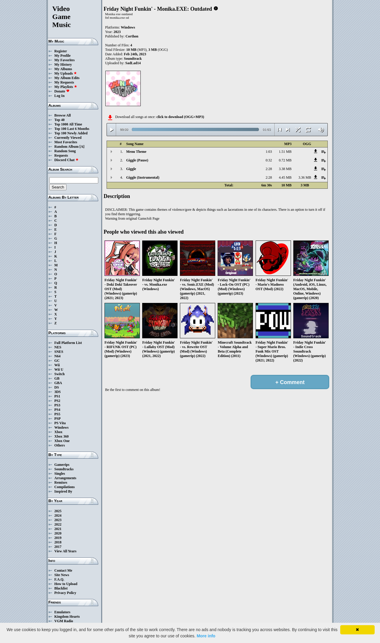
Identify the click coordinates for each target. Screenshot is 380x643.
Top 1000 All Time (68, 124)
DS (56, 387)
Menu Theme (136, 152)
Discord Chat (66, 160)
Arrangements (65, 478)
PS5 (57, 414)
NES (57, 347)
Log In (59, 96)
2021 (57, 529)
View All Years (65, 551)
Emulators (62, 612)
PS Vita (60, 423)
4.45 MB (285, 177)
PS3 (57, 405)
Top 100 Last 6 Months (71, 129)
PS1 (57, 396)
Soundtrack (133, 58)
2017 (57, 547)
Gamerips (61, 465)
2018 (57, 542)
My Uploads (65, 73)
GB (56, 378)
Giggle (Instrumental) (142, 177)
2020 (57, 533)
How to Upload (65, 584)
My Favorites (64, 60)
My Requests (64, 82)
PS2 (57, 401)
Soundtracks (64, 469)
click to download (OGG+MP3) (180, 117)
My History (63, 64)
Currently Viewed (67, 138)
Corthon (132, 36)
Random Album (66, 146)
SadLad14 (133, 63)
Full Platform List (68, 343)
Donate (61, 91)
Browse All (62, 115)
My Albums (63, 69)
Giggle (131, 169)
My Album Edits (67, 78)
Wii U (58, 369)
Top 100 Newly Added (71, 133)
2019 (57, 538)
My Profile (62, 56)
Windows (61, 427)
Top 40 (59, 120)
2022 (57, 524)
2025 (57, 511)
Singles (59, 473)
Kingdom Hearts (67, 616)
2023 (57, 520)
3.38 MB (285, 169)
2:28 (269, 169)
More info (206, 635)
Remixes (60, 482)
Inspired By (63, 491)
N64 (57, 356)
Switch (59, 374)
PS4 (57, 410)
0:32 (269, 160)
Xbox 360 (61, 436)
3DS (57, 392)
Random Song (65, 151)
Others (59, 445)
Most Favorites (65, 142)
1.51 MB (285, 152)
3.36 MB (304, 177)
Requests (61, 155)
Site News (61, 575)
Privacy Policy (65, 593)
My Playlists (65, 87)
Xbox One (62, 441)
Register (60, 51)
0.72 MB (285, 160)
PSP (57, 418)
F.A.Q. (59, 579)
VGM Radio (63, 621)
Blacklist (61, 588)
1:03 (269, 152)
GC (57, 361)
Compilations (64, 487)
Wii (57, 365)
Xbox (58, 432)
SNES (58, 352)
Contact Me (63, 570)
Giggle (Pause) (137, 160)
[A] (82, 146)
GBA (58, 383)
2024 (57, 515)
